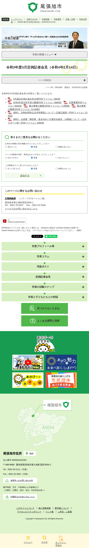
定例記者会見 (43, 276)
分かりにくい (63, 158)
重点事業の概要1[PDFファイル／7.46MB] (49, 106)
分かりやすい (13, 158)
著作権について (62, 508)
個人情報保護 (44, 508)
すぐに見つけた (14, 169)
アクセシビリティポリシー (29, 512)
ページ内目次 (44, 80)
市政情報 (45, 19)
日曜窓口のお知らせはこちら (22, 497)
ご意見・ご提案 (65, 512)
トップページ (16, 19)
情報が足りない (64, 147)
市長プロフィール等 (43, 246)
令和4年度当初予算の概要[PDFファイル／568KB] (37, 102)
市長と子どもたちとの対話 (43, 297)
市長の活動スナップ (43, 287)
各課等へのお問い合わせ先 (21, 480)
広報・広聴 (70, 19)
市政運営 (57, 19)
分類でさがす (32, 19)
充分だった (12, 147)
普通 (35, 147)
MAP (31, 453)
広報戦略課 (10, 198)
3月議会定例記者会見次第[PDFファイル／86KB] (36, 99)
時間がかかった (64, 169)
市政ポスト (43, 266)
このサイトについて (25, 508)
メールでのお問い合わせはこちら (21, 208)
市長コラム (43, 256)
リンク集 (50, 512)
